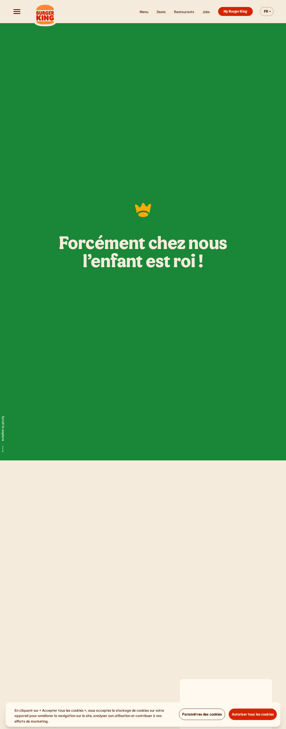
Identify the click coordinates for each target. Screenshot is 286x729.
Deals (161, 11)
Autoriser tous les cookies (253, 715)
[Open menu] (17, 11)
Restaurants (184, 11)
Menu (144, 11)
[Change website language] (266, 11)
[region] (143, 716)
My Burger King (235, 11)
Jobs (206, 11)
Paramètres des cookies (202, 715)
